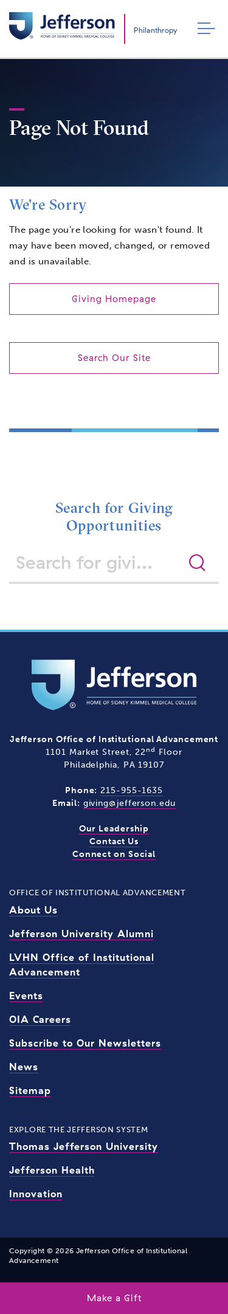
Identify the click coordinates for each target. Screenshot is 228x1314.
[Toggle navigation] (203, 29)
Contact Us (114, 841)
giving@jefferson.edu (129, 803)
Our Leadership (114, 829)
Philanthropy (155, 30)
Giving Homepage (114, 298)
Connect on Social (114, 854)
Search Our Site (114, 357)
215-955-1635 (131, 790)
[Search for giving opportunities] (97, 562)
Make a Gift (114, 1298)
